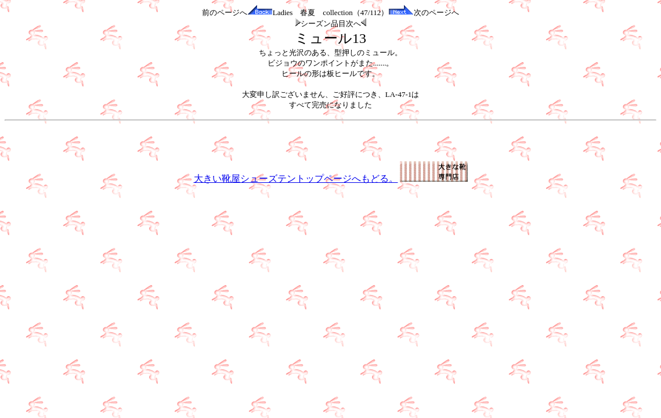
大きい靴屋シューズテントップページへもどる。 (331, 178)
